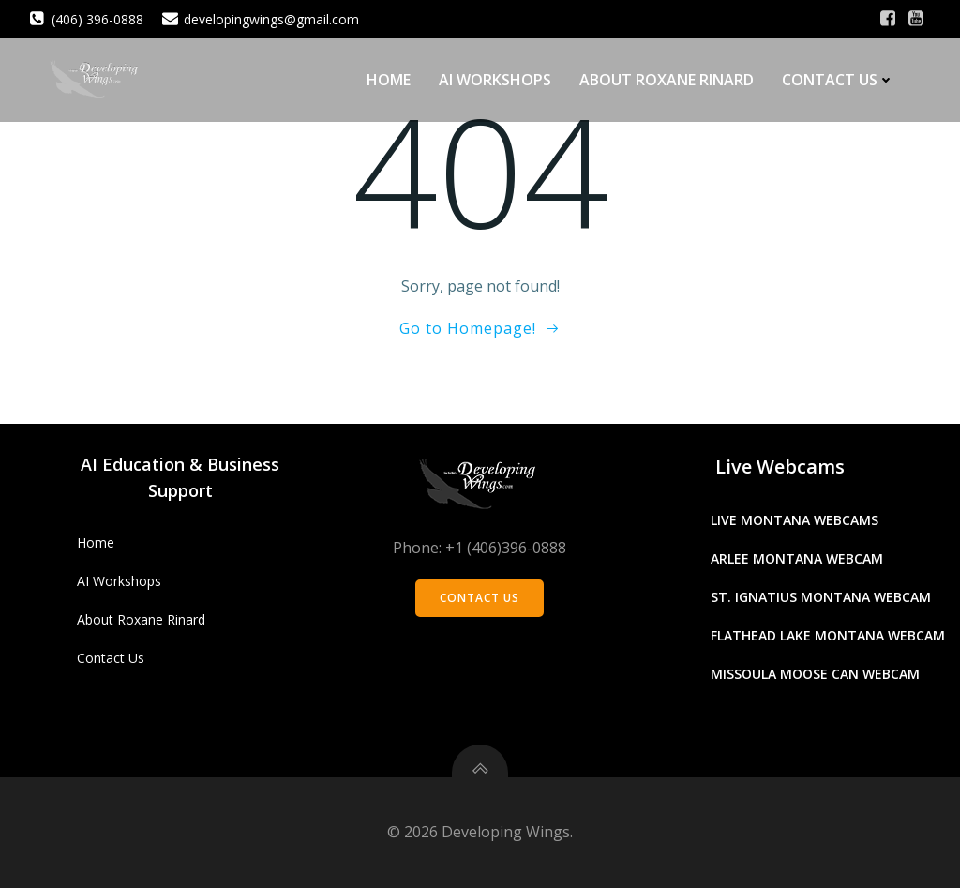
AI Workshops (495, 79)
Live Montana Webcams (794, 520)
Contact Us (838, 79)
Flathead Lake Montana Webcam (828, 635)
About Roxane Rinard (666, 79)
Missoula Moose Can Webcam (815, 674)
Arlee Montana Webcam (797, 558)
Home (389, 79)
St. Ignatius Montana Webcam (821, 597)
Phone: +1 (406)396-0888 (479, 547)
